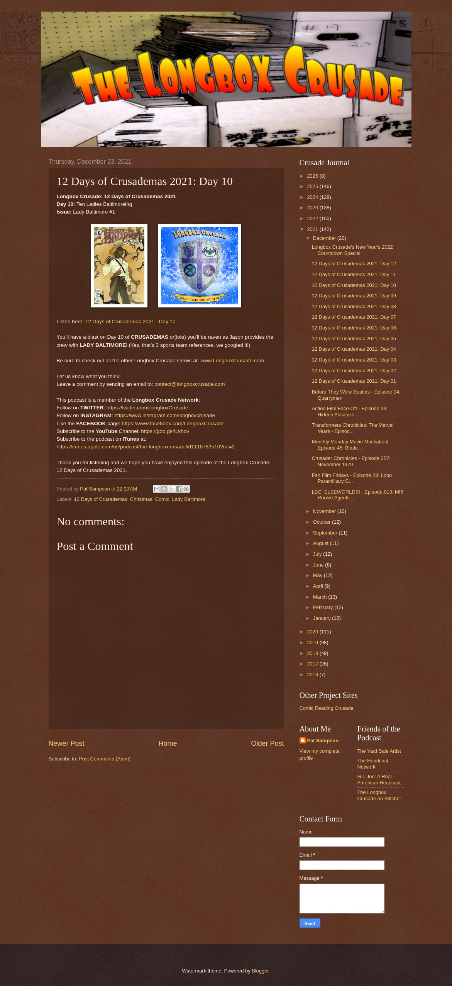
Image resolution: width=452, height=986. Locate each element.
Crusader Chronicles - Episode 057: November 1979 (351, 461)
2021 (313, 229)
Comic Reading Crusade (327, 708)
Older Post (267, 743)
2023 (313, 207)
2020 (313, 632)
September (326, 533)
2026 (313, 176)
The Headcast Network (372, 763)
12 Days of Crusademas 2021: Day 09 (354, 296)
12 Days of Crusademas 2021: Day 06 (354, 328)
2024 (313, 197)
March (320, 597)
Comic (162, 499)
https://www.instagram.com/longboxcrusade (164, 415)
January (322, 618)
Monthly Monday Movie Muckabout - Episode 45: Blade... (352, 444)
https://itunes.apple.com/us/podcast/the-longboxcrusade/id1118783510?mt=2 (146, 447)
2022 (313, 218)
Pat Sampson (323, 740)
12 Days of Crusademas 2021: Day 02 (354, 370)
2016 (313, 674)
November (325, 511)
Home (167, 743)
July (318, 554)
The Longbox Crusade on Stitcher (379, 795)
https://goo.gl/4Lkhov (165, 431)
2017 (313, 664)
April (318, 586)
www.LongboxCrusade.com (232, 360)
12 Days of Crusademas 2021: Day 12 (354, 263)
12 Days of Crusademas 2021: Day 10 (354, 285)
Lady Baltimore (188, 499)
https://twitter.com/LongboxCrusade (147, 408)
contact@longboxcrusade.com (189, 384)
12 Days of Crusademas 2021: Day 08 (354, 306)
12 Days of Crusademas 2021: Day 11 (354, 274)
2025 (313, 186)
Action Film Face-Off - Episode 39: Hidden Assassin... (350, 411)
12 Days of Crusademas (100, 499)
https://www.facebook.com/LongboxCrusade (173, 423)
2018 (313, 653)
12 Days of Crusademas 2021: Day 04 (354, 349)
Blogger (260, 971)
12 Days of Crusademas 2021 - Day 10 (130, 321)
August (321, 543)
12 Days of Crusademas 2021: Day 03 (354, 360)
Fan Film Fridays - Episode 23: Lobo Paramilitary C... (352, 478)
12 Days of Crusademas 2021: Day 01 (354, 381)
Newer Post (67, 743)
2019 (313, 642)
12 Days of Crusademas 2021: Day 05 (354, 338)
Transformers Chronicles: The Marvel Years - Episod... (353, 428)
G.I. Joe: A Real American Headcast (379, 779)
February (323, 607)
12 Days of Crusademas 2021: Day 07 (354, 317)
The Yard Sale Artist (379, 751)
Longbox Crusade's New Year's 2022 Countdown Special (352, 250)
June (319, 565)
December (325, 238)
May (318, 575)
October (322, 522)
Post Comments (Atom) (104, 759)
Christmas (141, 499)
